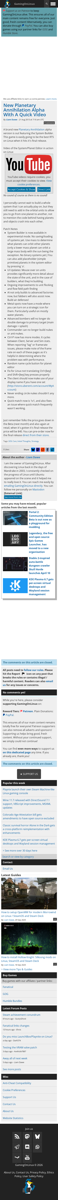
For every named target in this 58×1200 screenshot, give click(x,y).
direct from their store (36, 435)
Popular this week (14, 783)
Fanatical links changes (16, 1025)
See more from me (12, 497)
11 (55, 919)
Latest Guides (11, 875)
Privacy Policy (38, 1172)
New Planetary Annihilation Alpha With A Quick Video (24, 110)
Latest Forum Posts (15, 1008)
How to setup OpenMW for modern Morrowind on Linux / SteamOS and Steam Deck (29, 912)
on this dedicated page (17, 752)
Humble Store (10, 33)
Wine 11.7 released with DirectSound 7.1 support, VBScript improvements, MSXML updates (27, 803)
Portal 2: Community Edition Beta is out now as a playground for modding (41, 519)
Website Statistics (13, 1118)
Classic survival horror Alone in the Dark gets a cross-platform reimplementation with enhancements (29, 829)
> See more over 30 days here (20, 850)
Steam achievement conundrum (21, 1014)
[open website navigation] (53, 4)
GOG (45, 29)
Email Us (8, 868)
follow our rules (33, 670)
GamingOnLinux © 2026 (29, 1165)
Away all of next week (15, 1058)
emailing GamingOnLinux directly (23, 485)
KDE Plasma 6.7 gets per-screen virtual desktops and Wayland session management (41, 587)
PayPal (27, 25)
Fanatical (8, 987)
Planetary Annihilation (32, 129)
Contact (8, 862)
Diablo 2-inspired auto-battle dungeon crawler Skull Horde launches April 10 (39, 565)
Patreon (26, 711)
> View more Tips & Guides (16, 969)
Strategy (35, 441)
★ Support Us (29, 774)
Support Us (9, 1097)
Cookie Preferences (14, 1090)
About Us (8, 1111)
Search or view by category (18, 856)
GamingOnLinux (24, 4)
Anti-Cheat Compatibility (17, 1083)
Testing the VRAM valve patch (20, 1047)
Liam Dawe (11, 119)
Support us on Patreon (16, 10)
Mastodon (38, 489)
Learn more (51, 98)
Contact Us (9, 1104)
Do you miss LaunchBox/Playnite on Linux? (27, 1036)
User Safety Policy (33, 1176)
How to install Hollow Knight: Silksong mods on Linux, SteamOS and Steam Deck (29, 957)
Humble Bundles (12, 1001)
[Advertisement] (29, 67)
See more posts (12, 1069)
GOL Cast (13, 441)
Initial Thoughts (24, 441)
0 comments (49, 123)
